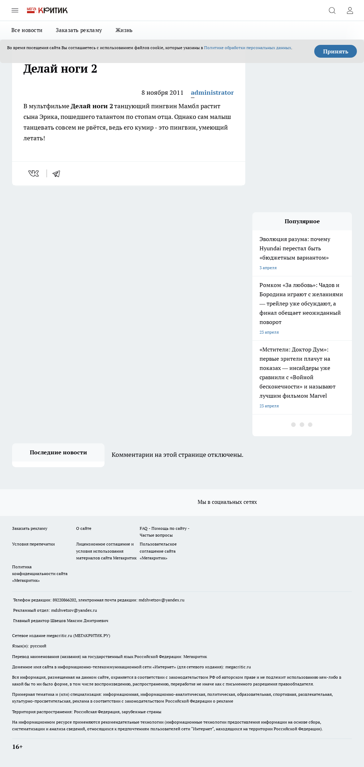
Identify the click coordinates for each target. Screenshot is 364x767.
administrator (212, 92)
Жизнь (124, 30)
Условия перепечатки (33, 544)
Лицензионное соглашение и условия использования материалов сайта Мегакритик (106, 550)
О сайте (83, 528)
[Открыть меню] (14, 10)
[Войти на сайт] (350, 10)
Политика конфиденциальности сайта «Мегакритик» (40, 573)
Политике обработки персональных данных (247, 47)
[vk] (34, 173)
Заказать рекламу (79, 30)
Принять (335, 51)
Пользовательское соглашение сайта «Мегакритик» (158, 550)
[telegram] (59, 173)
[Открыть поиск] (332, 10)
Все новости (26, 30)
